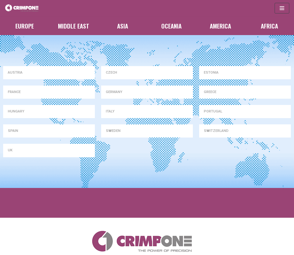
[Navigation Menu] (282, 8)
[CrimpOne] (23, 8)
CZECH (111, 72)
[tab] (49, 72)
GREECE (210, 92)
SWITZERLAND (216, 131)
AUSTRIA (15, 72)
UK (10, 150)
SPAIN (13, 131)
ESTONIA (211, 72)
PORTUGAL (213, 111)
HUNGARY (16, 111)
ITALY (110, 111)
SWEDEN (113, 131)
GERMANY (114, 92)
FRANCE (14, 92)
